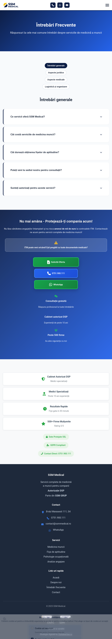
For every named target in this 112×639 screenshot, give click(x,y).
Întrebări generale (56, 65)
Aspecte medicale (56, 79)
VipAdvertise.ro (65, 634)
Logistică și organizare (56, 86)
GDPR (62, 623)
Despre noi (56, 582)
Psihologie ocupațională (56, 556)
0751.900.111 (58, 517)
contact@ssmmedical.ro (58, 523)
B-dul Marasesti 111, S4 (58, 511)
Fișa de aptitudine (56, 551)
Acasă (56, 577)
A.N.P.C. (51, 623)
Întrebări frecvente (56, 587)
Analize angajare (56, 561)
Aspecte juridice (56, 72)
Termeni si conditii (56, 629)
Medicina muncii (56, 547)
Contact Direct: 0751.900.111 (57, 453)
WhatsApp (58, 529)
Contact (56, 592)
